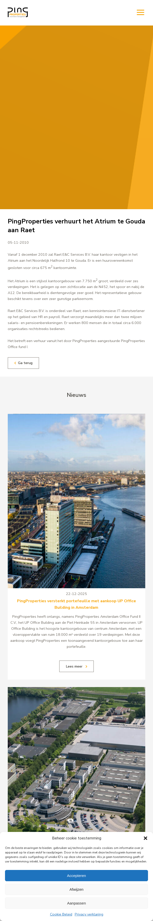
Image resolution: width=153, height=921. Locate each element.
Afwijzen (77, 889)
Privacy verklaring (89, 914)
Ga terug (23, 363)
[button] (145, 838)
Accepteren (76, 875)
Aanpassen (76, 903)
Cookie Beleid (61, 914)
